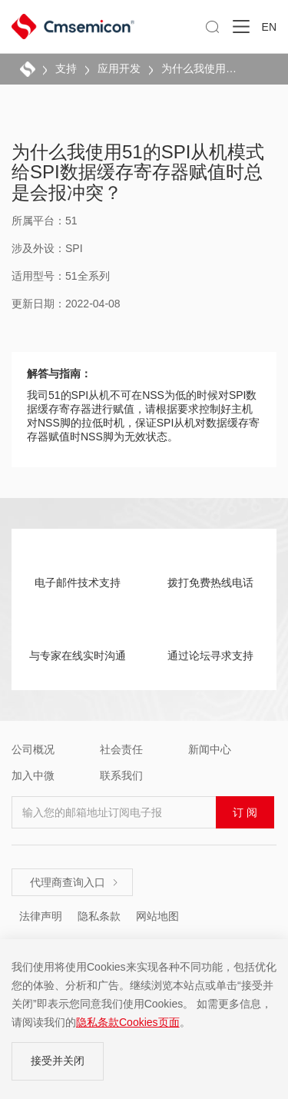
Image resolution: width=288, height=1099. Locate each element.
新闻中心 (209, 749)
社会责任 (121, 749)
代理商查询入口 (74, 882)
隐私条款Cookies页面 (128, 1022)
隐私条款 (99, 916)
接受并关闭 (57, 1060)
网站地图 (157, 916)
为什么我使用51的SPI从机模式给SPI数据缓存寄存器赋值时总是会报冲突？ (201, 68)
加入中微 (33, 775)
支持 (66, 68)
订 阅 (245, 812)
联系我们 (121, 776)
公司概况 (33, 749)
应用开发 (119, 68)
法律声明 (40, 916)
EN (269, 27)
